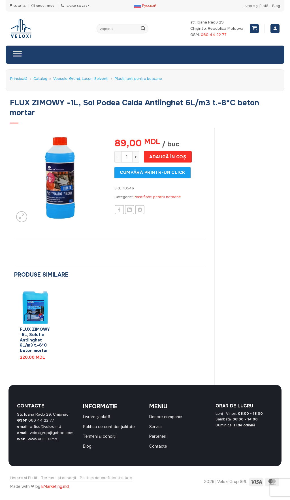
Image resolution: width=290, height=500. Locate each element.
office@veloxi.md (45, 426)
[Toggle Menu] (17, 54)
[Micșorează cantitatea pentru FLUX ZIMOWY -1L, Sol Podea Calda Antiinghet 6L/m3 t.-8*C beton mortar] (117, 157)
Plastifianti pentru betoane (138, 78)
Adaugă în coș (167, 157)
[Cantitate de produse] (127, 157)
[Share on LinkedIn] (129, 209)
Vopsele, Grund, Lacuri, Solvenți (80, 78)
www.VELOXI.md (42, 439)
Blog (276, 6)
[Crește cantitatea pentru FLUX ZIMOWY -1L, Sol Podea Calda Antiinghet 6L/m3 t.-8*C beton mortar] (136, 157)
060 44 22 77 (214, 34)
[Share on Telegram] (139, 209)
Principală (18, 78)
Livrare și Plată (255, 6)
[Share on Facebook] (119, 209)
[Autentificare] (275, 28)
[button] (254, 28)
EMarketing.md (55, 492)
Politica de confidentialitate (106, 484)
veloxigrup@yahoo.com (51, 432)
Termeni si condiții (58, 484)
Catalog (40, 78)
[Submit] (143, 28)
